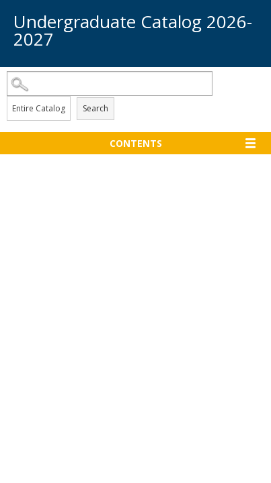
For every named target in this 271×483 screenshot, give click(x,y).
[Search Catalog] (109, 83)
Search (95, 108)
